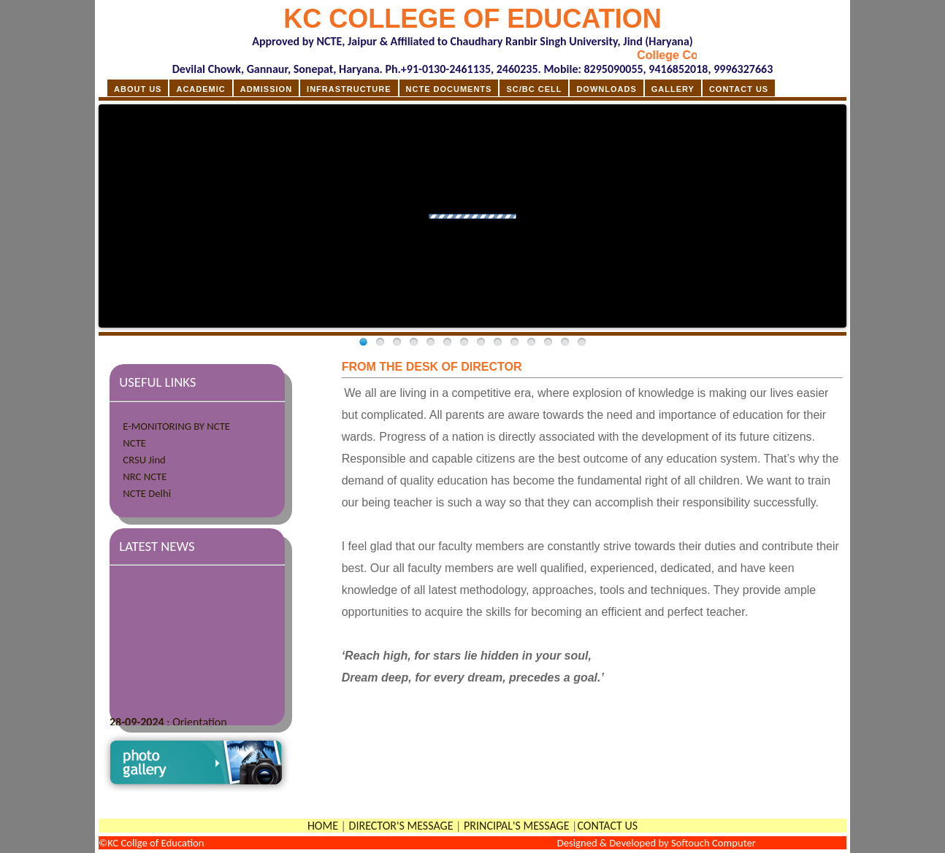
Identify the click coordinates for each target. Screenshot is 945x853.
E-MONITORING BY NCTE (176, 426)
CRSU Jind (144, 459)
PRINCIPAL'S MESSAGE (516, 826)
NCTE (134, 442)
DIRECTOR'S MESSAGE (401, 826)
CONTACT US (607, 826)
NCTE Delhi (147, 493)
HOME (322, 826)
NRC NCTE (145, 476)
